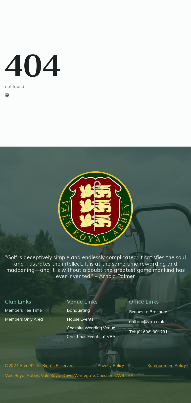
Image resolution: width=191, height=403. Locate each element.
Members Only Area (24, 319)
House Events (80, 319)
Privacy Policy (110, 365)
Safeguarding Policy (166, 365)
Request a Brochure (148, 311)
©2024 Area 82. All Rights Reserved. (39, 365)
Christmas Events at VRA (91, 336)
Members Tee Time (23, 310)
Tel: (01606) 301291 (148, 331)
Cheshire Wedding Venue (91, 327)
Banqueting (78, 310)
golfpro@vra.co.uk (146, 321)
